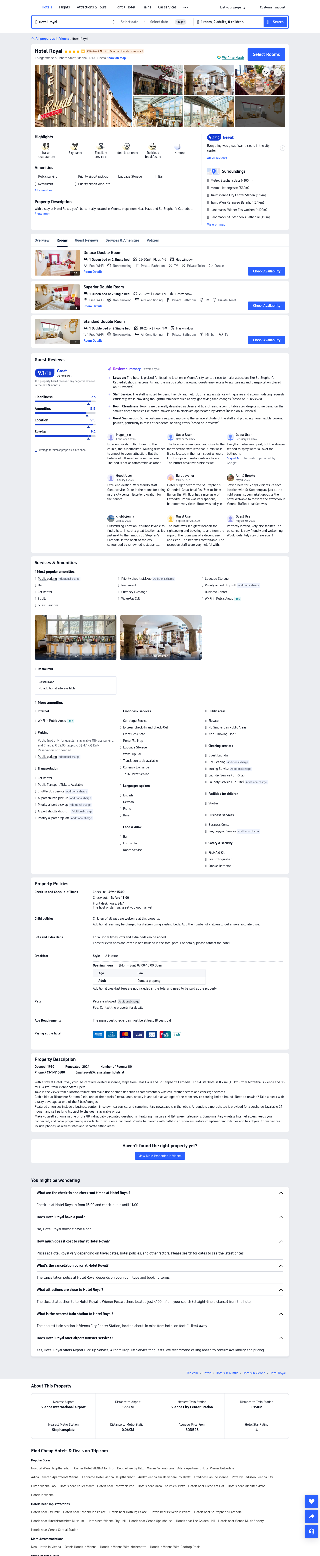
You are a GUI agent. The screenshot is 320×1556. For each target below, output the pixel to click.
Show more (42, 214)
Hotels (47, 7)
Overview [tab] (42, 240)
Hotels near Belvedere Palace (170, 1512)
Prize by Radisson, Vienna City (252, 1477)
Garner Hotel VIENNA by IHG (94, 1468)
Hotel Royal (48, 51)
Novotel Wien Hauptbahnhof (51, 1468)
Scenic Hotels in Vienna (80, 1547)
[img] (83, 96)
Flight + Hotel (124, 7)
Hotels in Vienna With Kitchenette (123, 1547)
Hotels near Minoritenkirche (247, 1486)
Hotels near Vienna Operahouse (150, 1521)
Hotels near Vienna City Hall (107, 1521)
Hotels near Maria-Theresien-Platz (161, 1486)
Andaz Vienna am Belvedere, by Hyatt (164, 1477)
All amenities (43, 190)
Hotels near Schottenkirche (115, 1486)
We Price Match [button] (233, 58)
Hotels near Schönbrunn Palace (84, 1512)
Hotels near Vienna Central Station (54, 1530)
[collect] (311, 1501)
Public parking (47, 578)
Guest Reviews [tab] (87, 240)
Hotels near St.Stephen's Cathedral (218, 1512)
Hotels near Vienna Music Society (241, 1521)
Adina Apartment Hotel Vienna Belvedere (205, 1468)
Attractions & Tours (91, 7)
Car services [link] (167, 7)
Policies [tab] (153, 240)
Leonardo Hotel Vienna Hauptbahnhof (108, 1477)
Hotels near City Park (45, 1512)
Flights (64, 7)
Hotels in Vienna (254, 1373)
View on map (216, 224)
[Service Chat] (311, 1531)
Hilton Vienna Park (43, 1486)
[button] (186, 7)
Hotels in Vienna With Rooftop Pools (175, 1547)
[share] (311, 1516)
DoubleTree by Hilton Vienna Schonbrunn (145, 1468)
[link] (233, 7)
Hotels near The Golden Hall (195, 1521)
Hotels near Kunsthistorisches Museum (57, 1521)
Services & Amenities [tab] (123, 240)
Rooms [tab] (62, 240)
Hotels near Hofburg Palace (128, 1512)
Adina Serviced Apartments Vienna (54, 1477)
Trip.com (192, 1373)
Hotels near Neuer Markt (77, 1486)
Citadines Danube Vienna (211, 1477)
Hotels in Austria (227, 1373)
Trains (146, 7)
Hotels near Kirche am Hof (206, 1486)
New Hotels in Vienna (46, 1547)
